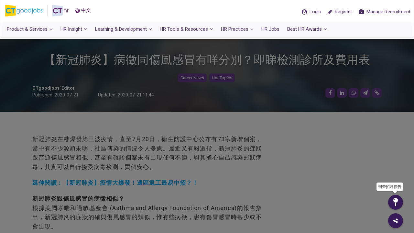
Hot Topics (222, 77)
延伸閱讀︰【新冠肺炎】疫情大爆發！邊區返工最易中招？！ (115, 182)
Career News (192, 77)
